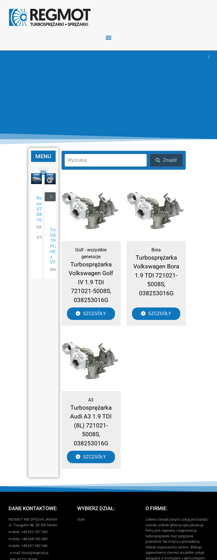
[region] (108, 92)
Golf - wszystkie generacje (91, 253)
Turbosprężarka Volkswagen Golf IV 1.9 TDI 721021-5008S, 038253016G (91, 282)
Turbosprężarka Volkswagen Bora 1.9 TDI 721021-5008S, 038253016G (156, 275)
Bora (156, 250)
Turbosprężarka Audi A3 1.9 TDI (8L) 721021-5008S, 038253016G (91, 425)
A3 (91, 400)
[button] (108, 37)
